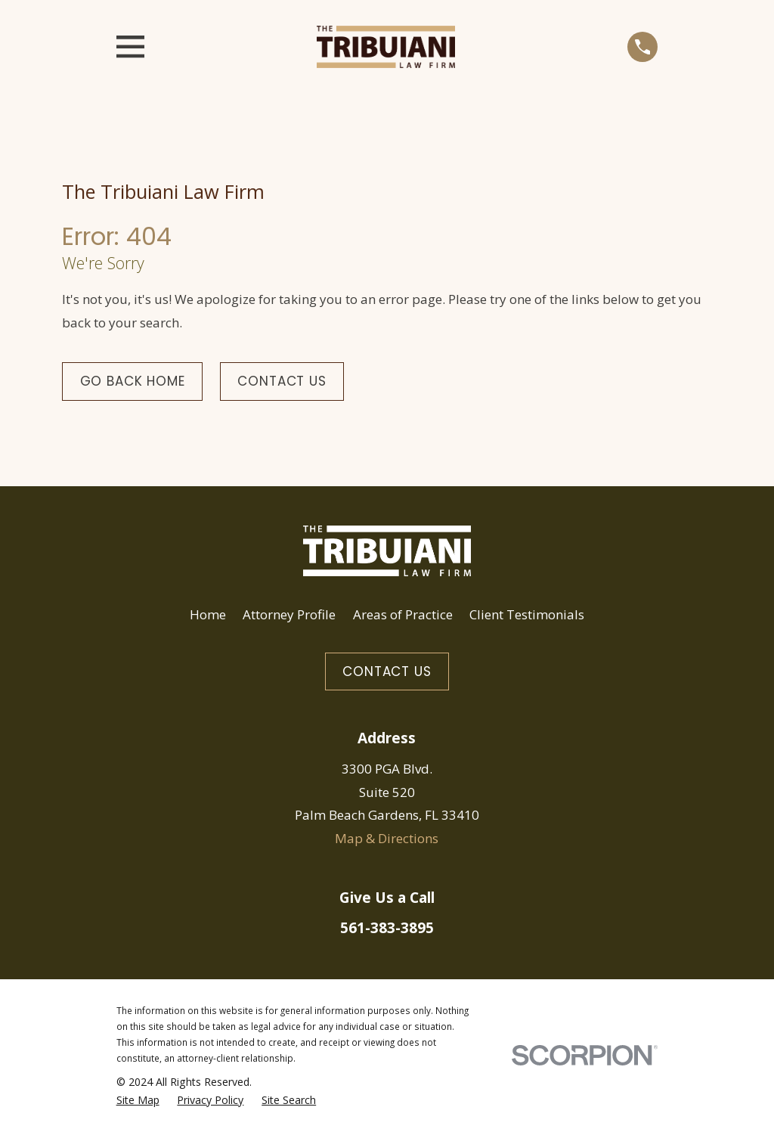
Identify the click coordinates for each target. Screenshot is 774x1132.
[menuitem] (137, 1100)
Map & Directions (386, 838)
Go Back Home (132, 381)
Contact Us (282, 381)
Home (208, 614)
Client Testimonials (526, 614)
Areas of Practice (403, 614)
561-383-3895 (387, 928)
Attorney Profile (289, 614)
